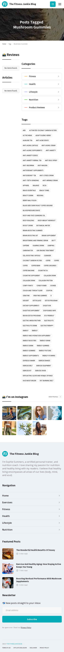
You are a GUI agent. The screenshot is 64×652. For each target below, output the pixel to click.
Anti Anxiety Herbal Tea (32, 160)
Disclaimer (33, 648)
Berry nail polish (29, 200)
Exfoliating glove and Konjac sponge (38, 376)
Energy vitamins (48, 356)
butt (54, 240)
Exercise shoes (40, 371)
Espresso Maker (29, 361)
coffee (48, 260)
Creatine (26, 296)
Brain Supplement (49, 235)
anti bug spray (51, 160)
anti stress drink (47, 175)
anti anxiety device (30, 155)
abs (24, 130)
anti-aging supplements (32, 150)
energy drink (45, 341)
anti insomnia (28, 165)
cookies (53, 286)
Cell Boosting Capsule (31, 255)
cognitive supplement (31, 276)
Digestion (47, 306)
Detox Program (51, 301)
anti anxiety (51, 150)
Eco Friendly (49, 316)
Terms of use (6, 648)
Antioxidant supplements (33, 170)
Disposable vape (49, 311)
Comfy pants (28, 286)
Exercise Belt (28, 366)
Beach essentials (29, 190)
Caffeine (26, 245)
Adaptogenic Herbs (43, 135)
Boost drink (28, 225)
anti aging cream (48, 145)
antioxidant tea (29, 175)
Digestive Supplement (31, 311)
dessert (26, 301)
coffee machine (28, 271)
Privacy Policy (26, 627)
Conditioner (41, 286)
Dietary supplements (31, 306)
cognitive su (43, 271)
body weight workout (46, 220)
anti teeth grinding (31, 180)
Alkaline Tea (27, 140)
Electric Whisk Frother (32, 321)
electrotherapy (47, 326)
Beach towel (44, 190)
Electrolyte (48, 321)
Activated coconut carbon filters (43, 130)
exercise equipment (43, 366)
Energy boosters (29, 341)
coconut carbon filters (32, 260)
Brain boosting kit (30, 235)
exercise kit (27, 371)
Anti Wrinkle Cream (50, 180)
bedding (40, 195)
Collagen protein (46, 281)
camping (51, 245)
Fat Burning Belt (46, 381)
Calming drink (38, 245)
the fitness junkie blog (14, 644)
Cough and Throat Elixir (32, 291)
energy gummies (43, 346)
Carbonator (28, 250)
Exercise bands (44, 361)
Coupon (49, 291)
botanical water (43, 225)
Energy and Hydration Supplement (37, 336)
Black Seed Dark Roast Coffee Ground (38, 205)
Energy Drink (28, 346)
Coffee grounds (50, 265)
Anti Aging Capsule (30, 145)
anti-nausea (42, 165)
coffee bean (35, 265)
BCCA (44, 185)
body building (28, 220)
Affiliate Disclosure (20, 648)
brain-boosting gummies (33, 230)
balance (36, 185)
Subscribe (53, 4)
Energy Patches (45, 351)
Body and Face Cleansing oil (34, 215)
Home (4, 44)
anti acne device (42, 140)
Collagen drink (50, 276)
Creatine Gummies (40, 296)
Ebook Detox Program (32, 316)
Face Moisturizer (29, 381)
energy (25, 331)
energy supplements (31, 356)
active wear (27, 135)
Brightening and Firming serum (35, 240)
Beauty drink (28, 195)
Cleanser (47, 255)
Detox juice (37, 301)
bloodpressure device (31, 210)
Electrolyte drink (30, 326)
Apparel (26, 185)
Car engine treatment (45, 250)
